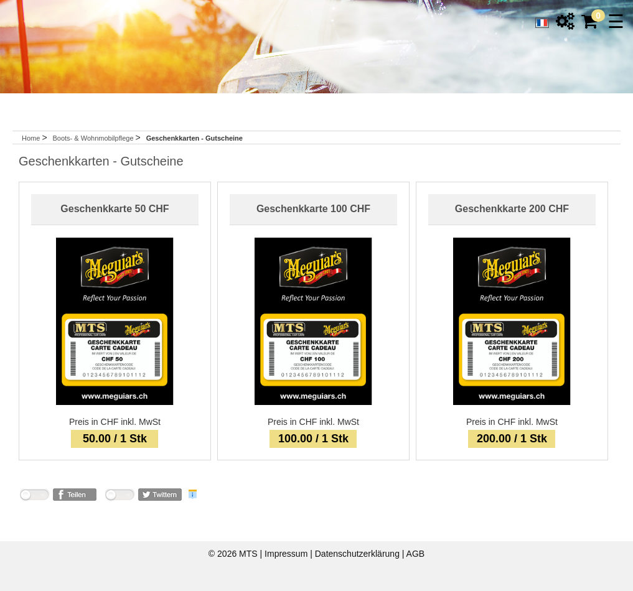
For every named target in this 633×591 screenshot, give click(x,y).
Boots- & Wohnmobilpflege (93, 138)
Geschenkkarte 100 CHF (313, 208)
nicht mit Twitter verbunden (119, 497)
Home (31, 138)
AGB (415, 554)
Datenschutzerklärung (358, 554)
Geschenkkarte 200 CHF (512, 208)
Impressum (287, 554)
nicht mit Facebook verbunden (34, 497)
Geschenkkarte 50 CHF (114, 208)
